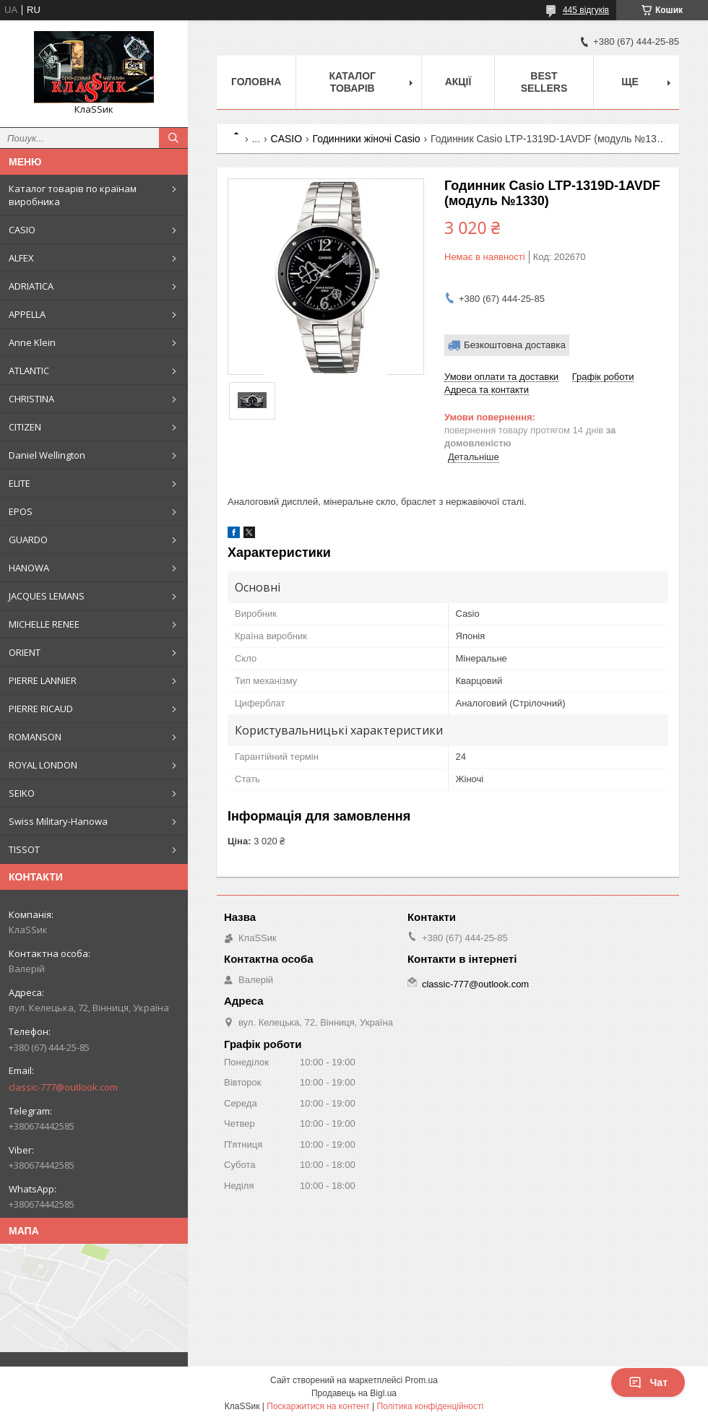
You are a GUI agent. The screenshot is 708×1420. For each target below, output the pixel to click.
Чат (648, 1382)
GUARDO (28, 539)
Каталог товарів (352, 82)
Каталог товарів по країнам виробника (73, 195)
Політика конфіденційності (429, 1406)
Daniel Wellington (47, 455)
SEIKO (22, 793)
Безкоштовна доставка (515, 344)
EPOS (21, 511)
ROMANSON (35, 736)
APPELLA (27, 314)
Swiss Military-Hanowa (58, 821)
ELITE (19, 483)
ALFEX (21, 257)
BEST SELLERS (544, 82)
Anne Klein (32, 342)
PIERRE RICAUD (41, 708)
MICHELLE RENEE (44, 624)
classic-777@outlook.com (63, 1087)
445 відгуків (586, 10)
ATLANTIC (29, 370)
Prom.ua (421, 1380)
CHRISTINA (31, 398)
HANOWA (29, 567)
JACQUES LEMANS (47, 595)
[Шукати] (173, 138)
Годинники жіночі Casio (366, 138)
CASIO (22, 229)
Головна (256, 81)
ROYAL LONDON (43, 764)
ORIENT (24, 652)
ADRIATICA (31, 286)
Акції (458, 81)
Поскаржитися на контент (318, 1406)
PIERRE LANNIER (43, 680)
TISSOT (24, 849)
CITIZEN (25, 426)
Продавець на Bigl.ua (354, 1393)
